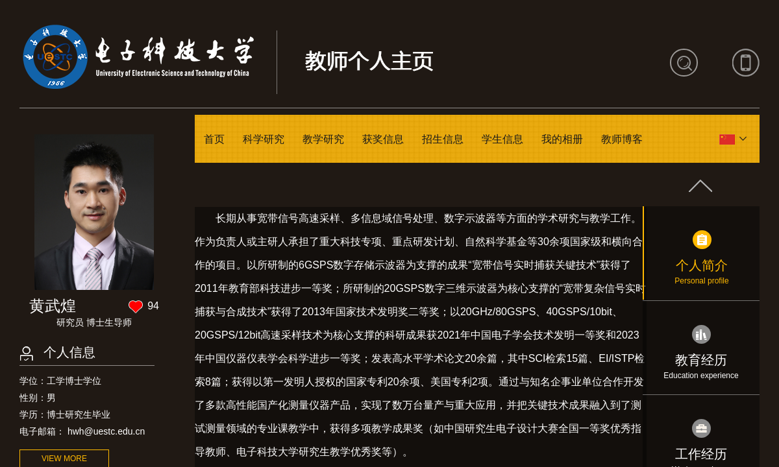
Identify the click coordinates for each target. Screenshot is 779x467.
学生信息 (502, 139)
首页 (214, 139)
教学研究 (323, 139)
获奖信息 (383, 139)
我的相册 (562, 139)
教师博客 (622, 139)
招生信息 (443, 139)
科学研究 (263, 139)
